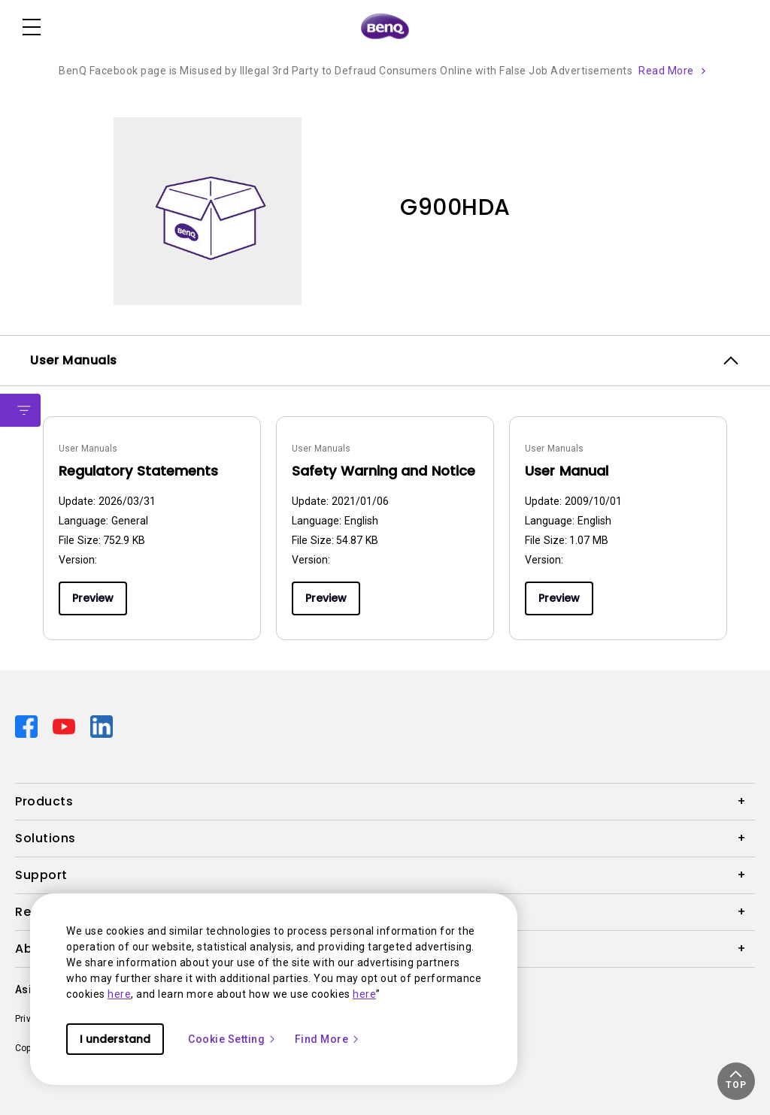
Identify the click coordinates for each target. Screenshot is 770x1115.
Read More (666, 71)
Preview (93, 598)
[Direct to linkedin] (101, 726)
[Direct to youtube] (65, 726)
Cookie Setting (232, 1039)
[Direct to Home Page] (385, 27)
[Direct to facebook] (28, 726)
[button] (736, 1081)
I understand (115, 1039)
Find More (328, 1039)
